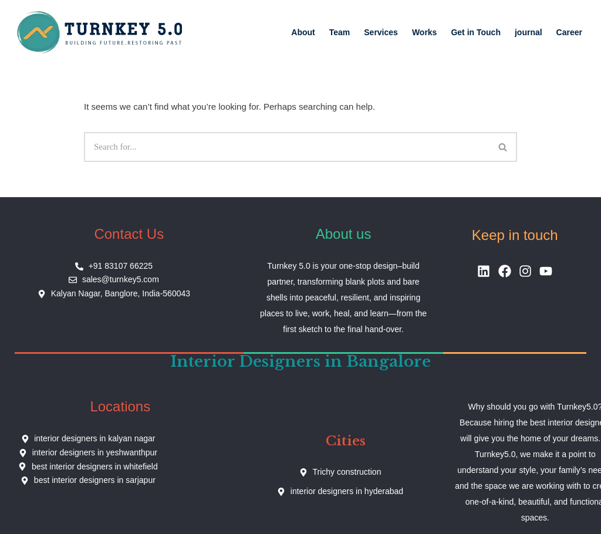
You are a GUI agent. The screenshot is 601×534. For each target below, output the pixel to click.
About (303, 32)
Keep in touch (515, 235)
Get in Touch (476, 32)
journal (528, 32)
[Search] (286, 147)
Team (339, 32)
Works (424, 32)
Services (381, 32)
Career (569, 32)
